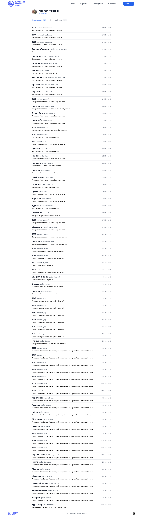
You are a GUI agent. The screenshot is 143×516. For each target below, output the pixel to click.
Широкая (36, 476)
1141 (34, 35)
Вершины (84, 4)
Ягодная (36, 405)
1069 (34, 355)
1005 (34, 99)
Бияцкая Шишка (40, 277)
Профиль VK (43, 14)
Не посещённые (58, 20)
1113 (34, 376)
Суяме (35, 191)
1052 (34, 134)
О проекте (112, 4)
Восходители (98, 4)
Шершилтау (38, 227)
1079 (34, 362)
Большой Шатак (40, 77)
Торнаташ (36, 198)
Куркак (35, 341)
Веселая (36, 426)
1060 (34, 220)
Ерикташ (36, 148)
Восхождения (39, 20)
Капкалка (36, 163)
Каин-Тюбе (37, 120)
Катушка (36, 63)
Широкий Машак (40, 483)
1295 (34, 440)
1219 (34, 319)
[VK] (134, 513)
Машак (35, 469)
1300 (34, 390)
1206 (34, 42)
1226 (34, 383)
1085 (34, 255)
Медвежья (37, 419)
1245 (34, 433)
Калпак (35, 156)
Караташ (36, 91)
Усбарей (36, 497)
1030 (34, 127)
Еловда (35, 284)
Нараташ (36, 184)
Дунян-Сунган (38, 113)
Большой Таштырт (41, 49)
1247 (34, 326)
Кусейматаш (38, 177)
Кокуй (35, 462)
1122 (34, 262)
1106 (34, 369)
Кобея (35, 412)
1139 (34, 269)
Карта (73, 4)
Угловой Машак (39, 490)
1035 (34, 348)
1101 (34, 141)
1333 (34, 447)
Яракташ (36, 84)
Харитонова (37, 398)
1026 (34, 27)
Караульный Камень (42, 454)
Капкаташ (37, 56)
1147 (34, 298)
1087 (34, 234)
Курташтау (37, 504)
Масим (35, 70)
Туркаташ (36, 205)
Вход (128, 4)
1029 (34, 248)
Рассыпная (37, 212)
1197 (34, 312)
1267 (34, 333)
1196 (34, 305)
